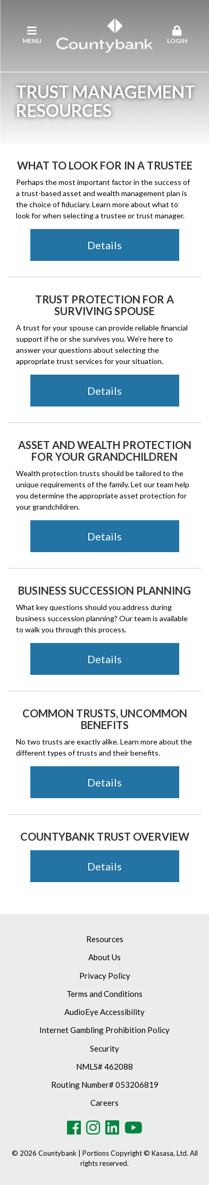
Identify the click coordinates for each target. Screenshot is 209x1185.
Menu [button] (32, 35)
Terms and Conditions (104, 993)
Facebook (74, 1128)
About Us (104, 957)
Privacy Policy (104, 975)
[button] (177, 35)
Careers (104, 1102)
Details (104, 245)
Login (177, 35)
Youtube (133, 1128)
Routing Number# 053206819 (104, 1084)
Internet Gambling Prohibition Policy (104, 1030)
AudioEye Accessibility (104, 1012)
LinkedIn (112, 1128)
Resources (104, 939)
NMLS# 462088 (104, 1066)
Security (104, 1048)
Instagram (93, 1128)
